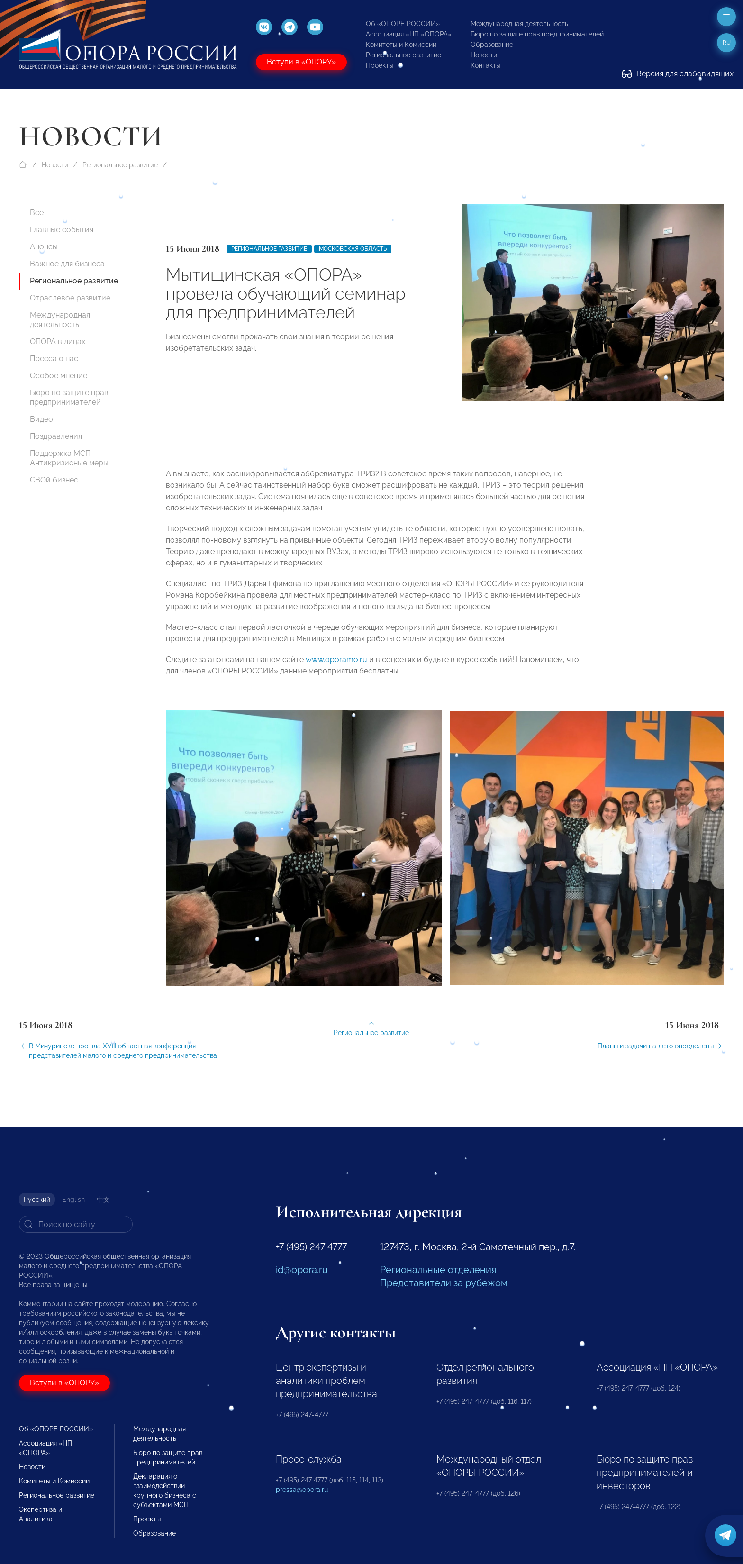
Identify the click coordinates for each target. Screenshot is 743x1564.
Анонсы (44, 246)
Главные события (61, 229)
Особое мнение (58, 375)
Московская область (353, 249)
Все (37, 212)
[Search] (76, 1224)
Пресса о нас (54, 358)
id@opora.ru (302, 1269)
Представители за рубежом (443, 1283)
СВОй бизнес (54, 479)
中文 (103, 1199)
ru (727, 42)
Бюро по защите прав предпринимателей (537, 34)
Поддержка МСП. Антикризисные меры (69, 458)
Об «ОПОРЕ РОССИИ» (403, 23)
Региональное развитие (403, 55)
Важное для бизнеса (67, 263)
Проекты (379, 65)
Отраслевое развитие (70, 297)
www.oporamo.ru (336, 666)
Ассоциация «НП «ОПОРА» (409, 34)
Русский (37, 1199)
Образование (492, 44)
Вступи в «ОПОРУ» (301, 61)
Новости (484, 55)
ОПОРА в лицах (57, 341)
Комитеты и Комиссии (401, 44)
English (73, 1199)
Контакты (485, 65)
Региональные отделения (438, 1269)
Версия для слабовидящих (678, 73)
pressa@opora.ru (302, 1489)
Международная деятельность (519, 23)
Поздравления (56, 436)
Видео (41, 419)
